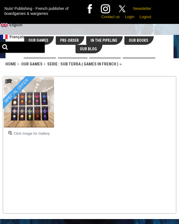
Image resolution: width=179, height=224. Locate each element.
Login (129, 17)
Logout (145, 17)
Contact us (110, 17)
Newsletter (142, 8)
